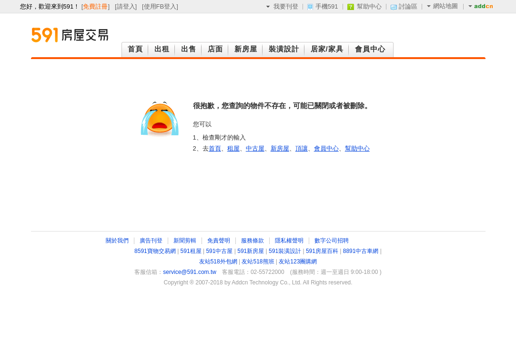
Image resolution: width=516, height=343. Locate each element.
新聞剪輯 (184, 240)
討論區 (408, 6)
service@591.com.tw (189, 272)
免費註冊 (95, 6)
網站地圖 (442, 6)
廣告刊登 (151, 240)
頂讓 (301, 148)
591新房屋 (250, 251)
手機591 (326, 6)
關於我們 (117, 240)
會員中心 (326, 148)
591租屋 (191, 251)
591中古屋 (219, 251)
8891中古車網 (361, 251)
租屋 (233, 148)
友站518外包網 (218, 261)
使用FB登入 (160, 6)
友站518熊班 (258, 261)
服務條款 (252, 240)
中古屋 (255, 148)
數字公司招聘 (331, 240)
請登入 (126, 6)
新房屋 (280, 148)
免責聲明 (218, 240)
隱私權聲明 (289, 240)
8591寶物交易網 (155, 251)
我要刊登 (285, 6)
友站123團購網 (298, 261)
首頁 (215, 148)
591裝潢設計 (285, 251)
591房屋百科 (322, 251)
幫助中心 (369, 6)
